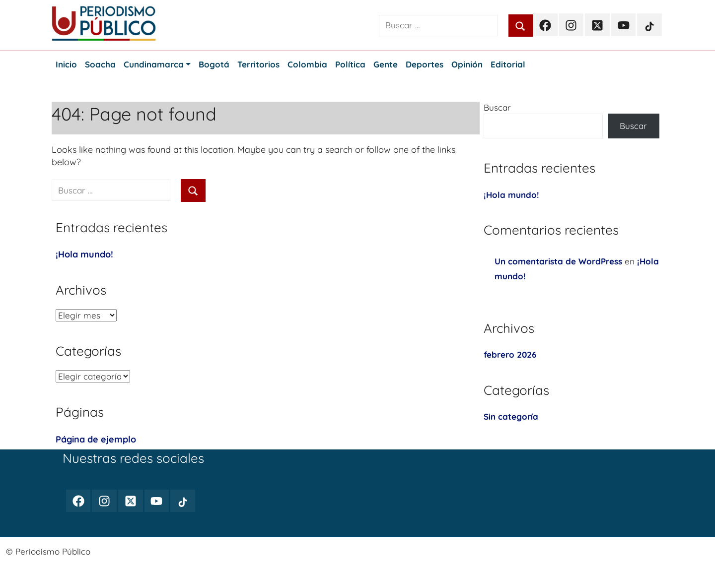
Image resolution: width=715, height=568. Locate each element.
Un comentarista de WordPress (558, 261)
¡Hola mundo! (84, 254)
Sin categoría (511, 416)
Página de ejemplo (96, 439)
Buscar (497, 107)
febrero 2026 (510, 354)
